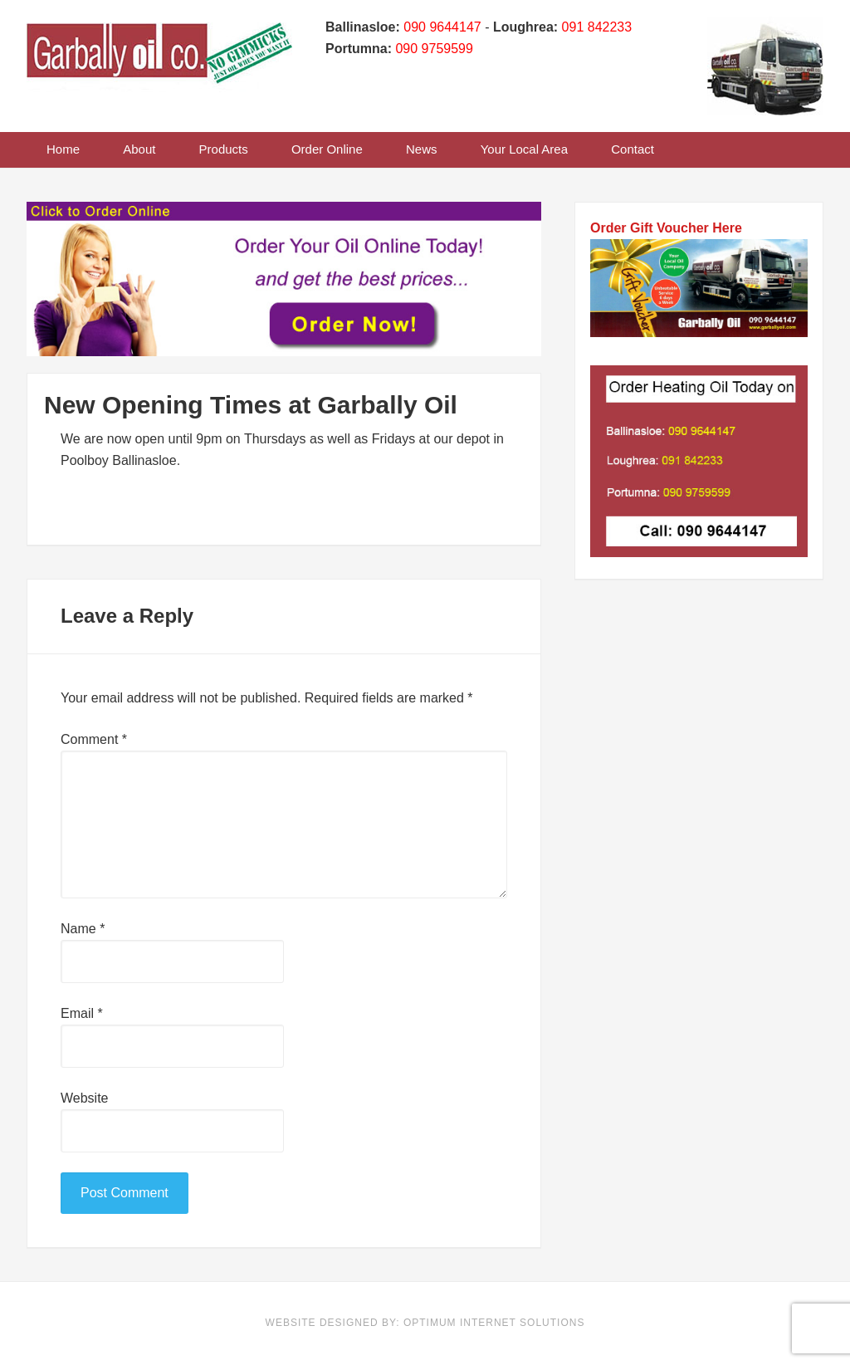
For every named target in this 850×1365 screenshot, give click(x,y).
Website (85, 1098)
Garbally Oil (159, 62)
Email (82, 1013)
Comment (94, 739)
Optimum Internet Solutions (493, 1322)
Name (83, 929)
